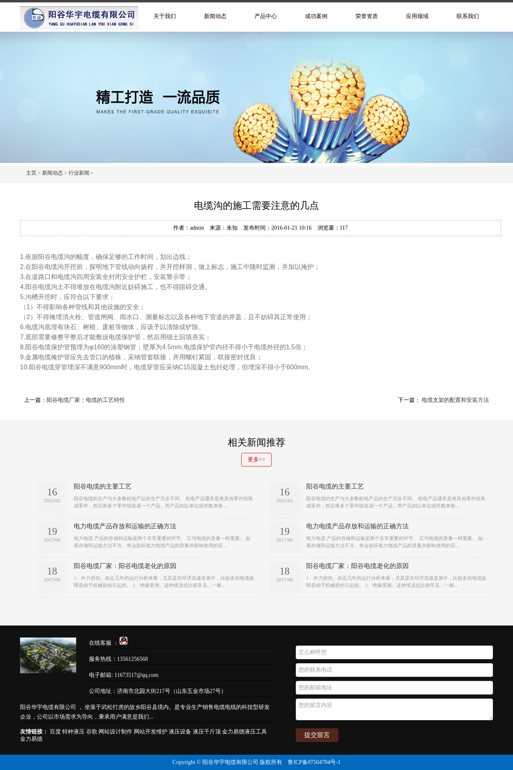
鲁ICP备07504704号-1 (314, 762)
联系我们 (467, 16)
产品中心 (265, 16)
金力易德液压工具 (244, 732)
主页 (31, 173)
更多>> (256, 459)
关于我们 (164, 16)
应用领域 (417, 16)
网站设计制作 (115, 732)
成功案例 (316, 16)
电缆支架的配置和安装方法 (454, 400)
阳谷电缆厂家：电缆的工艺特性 (85, 400)
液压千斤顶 (207, 732)
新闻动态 (215, 16)
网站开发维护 (151, 732)
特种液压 (73, 732)
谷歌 (91, 732)
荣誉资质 (366, 16)
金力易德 (31, 739)
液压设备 (180, 732)
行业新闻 (79, 173)
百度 (55, 732)
